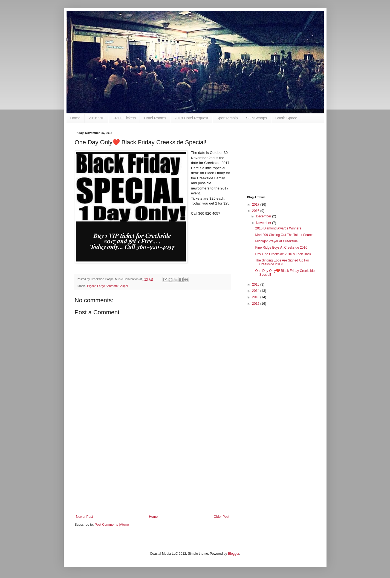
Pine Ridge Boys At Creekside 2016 (281, 247)
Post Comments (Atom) (112, 525)
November (264, 223)
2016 (256, 211)
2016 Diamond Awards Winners (278, 228)
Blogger (233, 554)
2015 (256, 284)
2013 (256, 297)
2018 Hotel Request (191, 118)
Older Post (221, 517)
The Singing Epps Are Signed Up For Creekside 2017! (282, 262)
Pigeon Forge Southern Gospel (107, 285)
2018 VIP (97, 118)
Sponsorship (227, 118)
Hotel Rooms (155, 118)
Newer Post (84, 517)
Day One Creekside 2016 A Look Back (283, 254)
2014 (256, 291)
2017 (256, 204)
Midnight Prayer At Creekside (276, 241)
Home (75, 118)
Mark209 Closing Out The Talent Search (284, 235)
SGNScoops (256, 118)
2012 (256, 304)
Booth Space (286, 118)
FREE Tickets (124, 118)
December (264, 216)
